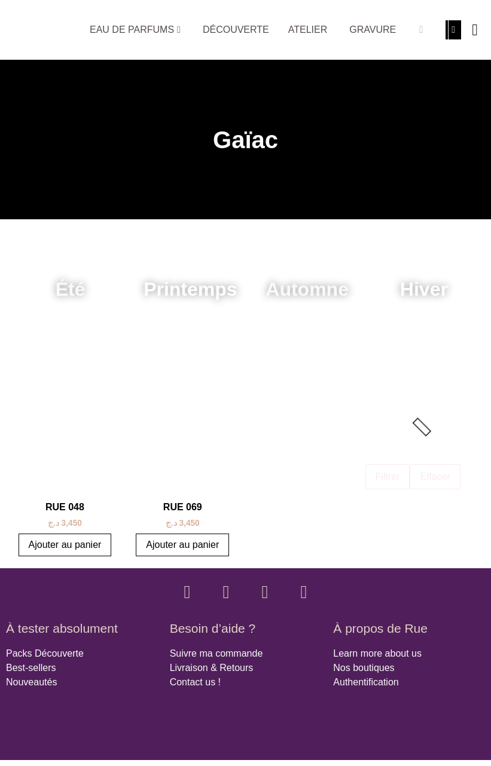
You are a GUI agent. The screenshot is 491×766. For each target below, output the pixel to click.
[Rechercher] (421, 30)
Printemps (190, 289)
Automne (307, 289)
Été (71, 289)
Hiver (424, 289)
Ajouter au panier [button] (65, 545)
